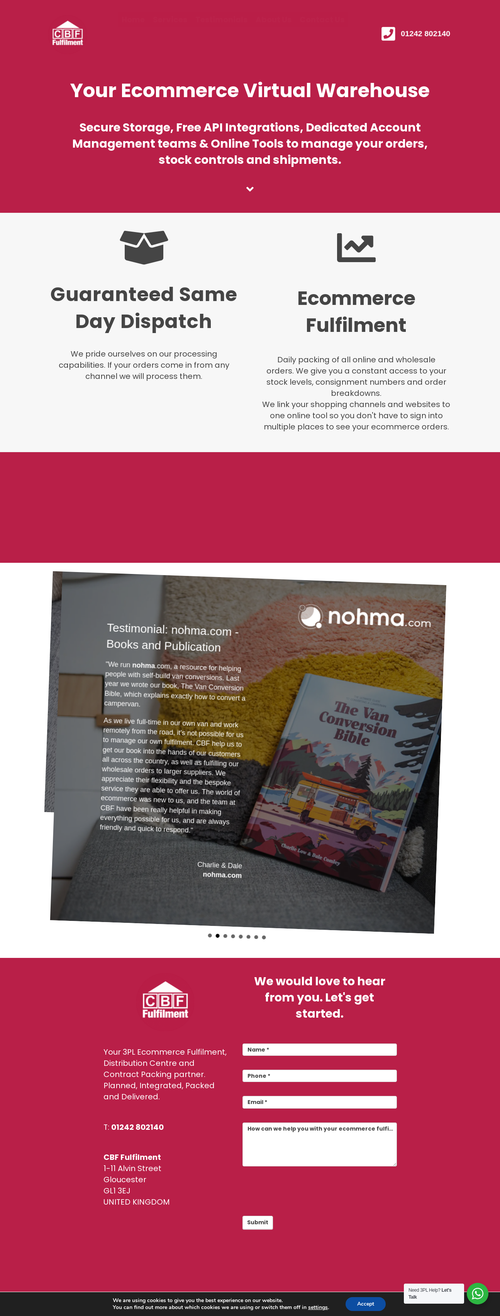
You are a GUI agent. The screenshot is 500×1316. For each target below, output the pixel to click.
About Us (274, 34)
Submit (257, 1222)
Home (133, 34)
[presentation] (301, 1189)
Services (170, 34)
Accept (365, 1304)
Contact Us (322, 34)
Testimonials (221, 34)
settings (318, 1307)
